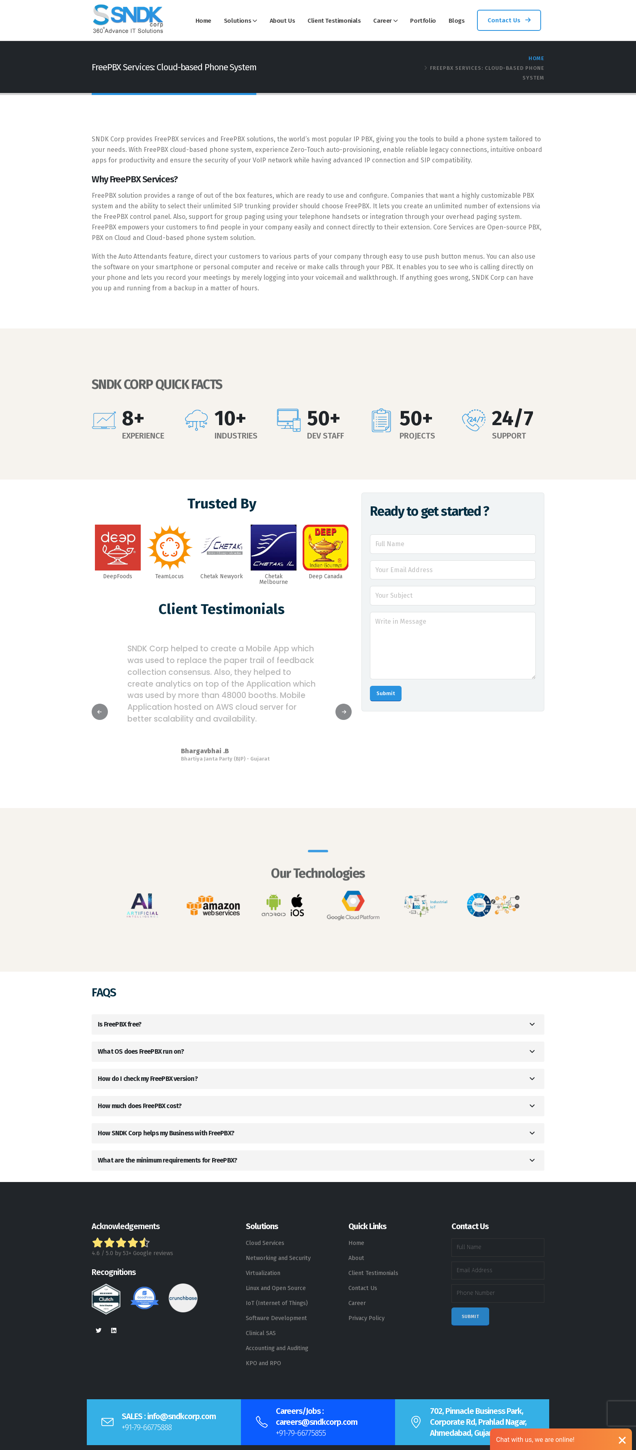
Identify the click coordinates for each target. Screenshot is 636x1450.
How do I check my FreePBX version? (148, 1079)
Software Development (276, 1318)
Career (382, 20)
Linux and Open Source (276, 1288)
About (356, 1258)
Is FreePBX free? (119, 1024)
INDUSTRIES (236, 436)
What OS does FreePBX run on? (141, 1051)
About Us (282, 20)
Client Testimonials (334, 20)
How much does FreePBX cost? (139, 1106)
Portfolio (423, 20)
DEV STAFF (325, 436)
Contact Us (509, 20)
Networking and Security (278, 1258)
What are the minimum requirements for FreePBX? (167, 1160)
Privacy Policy (366, 1318)
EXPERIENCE (143, 436)
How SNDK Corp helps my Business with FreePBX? (166, 1133)
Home (203, 20)
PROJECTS (417, 436)
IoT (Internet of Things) (277, 1303)
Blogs (457, 20)
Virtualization (263, 1273)
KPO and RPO (263, 1363)
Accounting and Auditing (277, 1348)
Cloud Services (265, 1243)
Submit (385, 693)
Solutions (237, 20)
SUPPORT (509, 436)
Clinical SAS (261, 1333)
